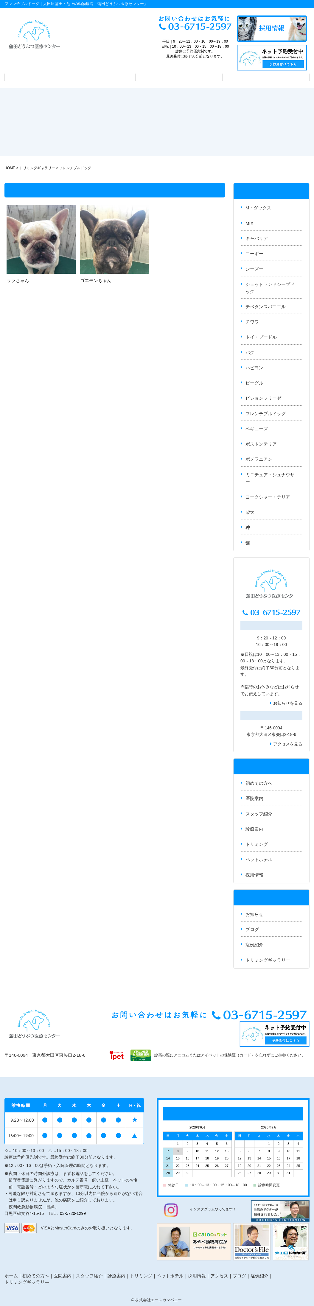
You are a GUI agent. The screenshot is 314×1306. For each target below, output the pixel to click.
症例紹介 (254, 944)
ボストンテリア (261, 443)
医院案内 (70, 77)
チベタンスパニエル (265, 306)
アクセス (288, 77)
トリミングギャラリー (267, 960)
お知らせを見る (287, 703)
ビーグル (254, 382)
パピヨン (254, 367)
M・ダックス (258, 207)
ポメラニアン (258, 459)
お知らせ (290, 686)
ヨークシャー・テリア (267, 496)
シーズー (254, 268)
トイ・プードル (261, 337)
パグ (249, 352)
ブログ (252, 929)
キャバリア (256, 238)
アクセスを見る (287, 744)
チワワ (252, 321)
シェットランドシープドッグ (270, 288)
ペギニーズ (256, 428)
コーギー (254, 253)
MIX (249, 223)
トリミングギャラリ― (26, 1282)
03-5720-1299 (73, 1213)
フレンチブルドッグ (265, 413)
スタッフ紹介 (113, 77)
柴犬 (249, 512)
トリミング (200, 77)
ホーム (11, 1275)
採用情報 (254, 874)
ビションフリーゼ (263, 398)
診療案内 (157, 77)
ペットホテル (244, 77)
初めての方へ (26, 77)
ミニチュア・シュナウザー (270, 478)
